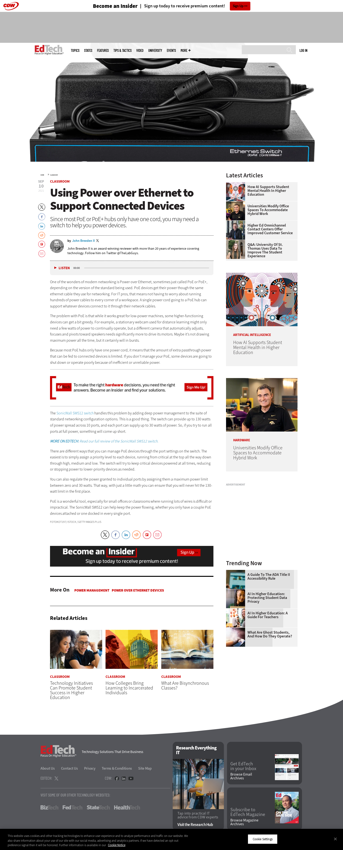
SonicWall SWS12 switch (75, 413)
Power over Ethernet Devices (138, 590)
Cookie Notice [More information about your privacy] (116, 845)
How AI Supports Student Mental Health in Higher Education (268, 190)
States (88, 50)
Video (139, 50)
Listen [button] (64, 268)
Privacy (90, 768)
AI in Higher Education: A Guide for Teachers (267, 615)
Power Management (91, 590)
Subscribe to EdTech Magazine (247, 812)
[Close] (335, 839)
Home (42, 175)
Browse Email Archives (241, 776)
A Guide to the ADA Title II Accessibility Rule (268, 576)
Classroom (54, 175)
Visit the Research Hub (195, 825)
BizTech (49, 807)
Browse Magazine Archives (244, 822)
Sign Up (238, 6)
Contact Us (69, 768)
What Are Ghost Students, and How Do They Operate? (269, 634)
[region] (171, 839)
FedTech (72, 807)
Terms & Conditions (117, 768)
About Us (47, 768)
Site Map (145, 768)
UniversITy (155, 50)
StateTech (98, 807)
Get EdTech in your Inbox (243, 766)
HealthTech (127, 807)
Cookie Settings (262, 839)
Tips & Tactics (122, 50)
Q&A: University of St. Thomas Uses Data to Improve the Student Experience (265, 250)
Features (103, 50)
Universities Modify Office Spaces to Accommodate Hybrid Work (268, 210)
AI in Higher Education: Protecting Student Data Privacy (267, 597)
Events (171, 50)
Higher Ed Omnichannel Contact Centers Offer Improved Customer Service (270, 229)
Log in (303, 50)
